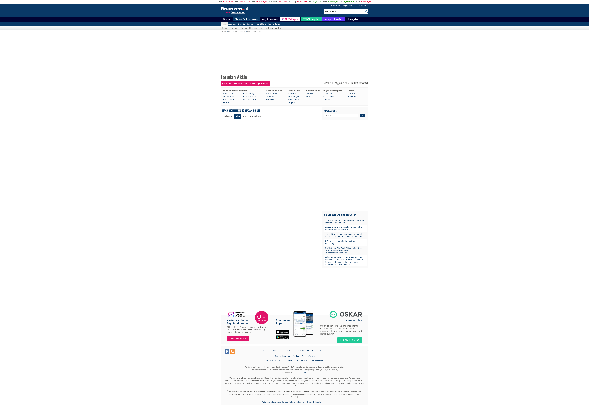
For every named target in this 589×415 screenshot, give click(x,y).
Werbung (296, 356)
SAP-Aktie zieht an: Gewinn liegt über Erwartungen (341, 242)
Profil (308, 96)
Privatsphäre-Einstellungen (312, 360)
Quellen (244, 28)
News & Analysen (246, 19)
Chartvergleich (249, 96)
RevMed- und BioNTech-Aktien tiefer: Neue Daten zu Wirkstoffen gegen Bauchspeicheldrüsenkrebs (343, 250)
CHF (341, 2)
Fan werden (363, 5)
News (224, 23)
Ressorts (225, 28)
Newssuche (330, 111)
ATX (220, 2)
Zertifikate (327, 93)
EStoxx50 (273, 2)
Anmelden (335, 5)
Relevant (228, 116)
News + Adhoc (272, 93)
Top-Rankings (274, 23)
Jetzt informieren (238, 338)
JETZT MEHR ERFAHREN (349, 340)
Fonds (324, 402)
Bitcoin (309, 402)
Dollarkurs (292, 402)
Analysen (232, 23)
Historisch (227, 102)
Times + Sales (228, 96)
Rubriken (235, 28)
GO (362, 115)
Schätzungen (293, 96)
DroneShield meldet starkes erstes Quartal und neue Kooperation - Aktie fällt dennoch (343, 235)
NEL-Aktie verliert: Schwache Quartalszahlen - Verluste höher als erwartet (344, 228)
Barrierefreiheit (308, 356)
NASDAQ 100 (303, 351)
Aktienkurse (301, 402)
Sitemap (269, 360)
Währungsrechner (269, 402)
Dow (253, 2)
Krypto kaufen (334, 19)
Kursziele (270, 99)
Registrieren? (348, 5)
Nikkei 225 (314, 351)
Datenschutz (279, 360)
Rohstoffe (317, 402)
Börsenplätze (228, 99)
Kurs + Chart (228, 93)
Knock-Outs (328, 99)
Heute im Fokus (256, 28)
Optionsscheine (330, 96)
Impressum (286, 356)
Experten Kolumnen (247, 23)
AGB (298, 360)
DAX (236, 2)
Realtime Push (249, 99)
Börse (226, 19)
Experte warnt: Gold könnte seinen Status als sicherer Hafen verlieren (344, 221)
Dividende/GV (293, 99)
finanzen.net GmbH (299, 372)
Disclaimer (290, 360)
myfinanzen (270, 19)
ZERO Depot (291, 19)
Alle (237, 116)
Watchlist (352, 96)
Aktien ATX (267, 351)
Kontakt (277, 356)
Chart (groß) (248, 93)
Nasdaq (292, 2)
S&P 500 (322, 351)
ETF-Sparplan (311, 19)
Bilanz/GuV (292, 93)
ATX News (261, 23)
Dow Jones (292, 351)
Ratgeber (354, 19)
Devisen (285, 402)
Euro (325, 2)
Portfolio (351, 93)
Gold (358, 2)
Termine (309, 93)
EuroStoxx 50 (282, 351)
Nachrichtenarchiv (273, 28)
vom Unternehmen (252, 116)
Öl (310, 2)
